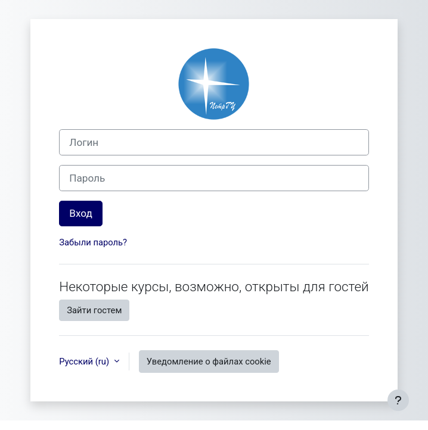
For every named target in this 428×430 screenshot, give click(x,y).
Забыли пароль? (93, 242)
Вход (80, 213)
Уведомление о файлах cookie (209, 361)
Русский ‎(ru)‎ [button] (85, 361)
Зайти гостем (94, 310)
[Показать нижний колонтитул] (398, 400)
